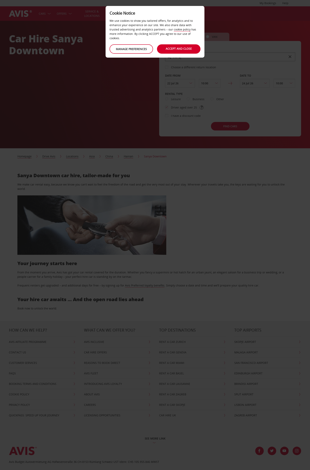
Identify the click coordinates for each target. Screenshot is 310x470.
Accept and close (179, 48)
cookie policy (182, 29)
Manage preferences (131, 49)
